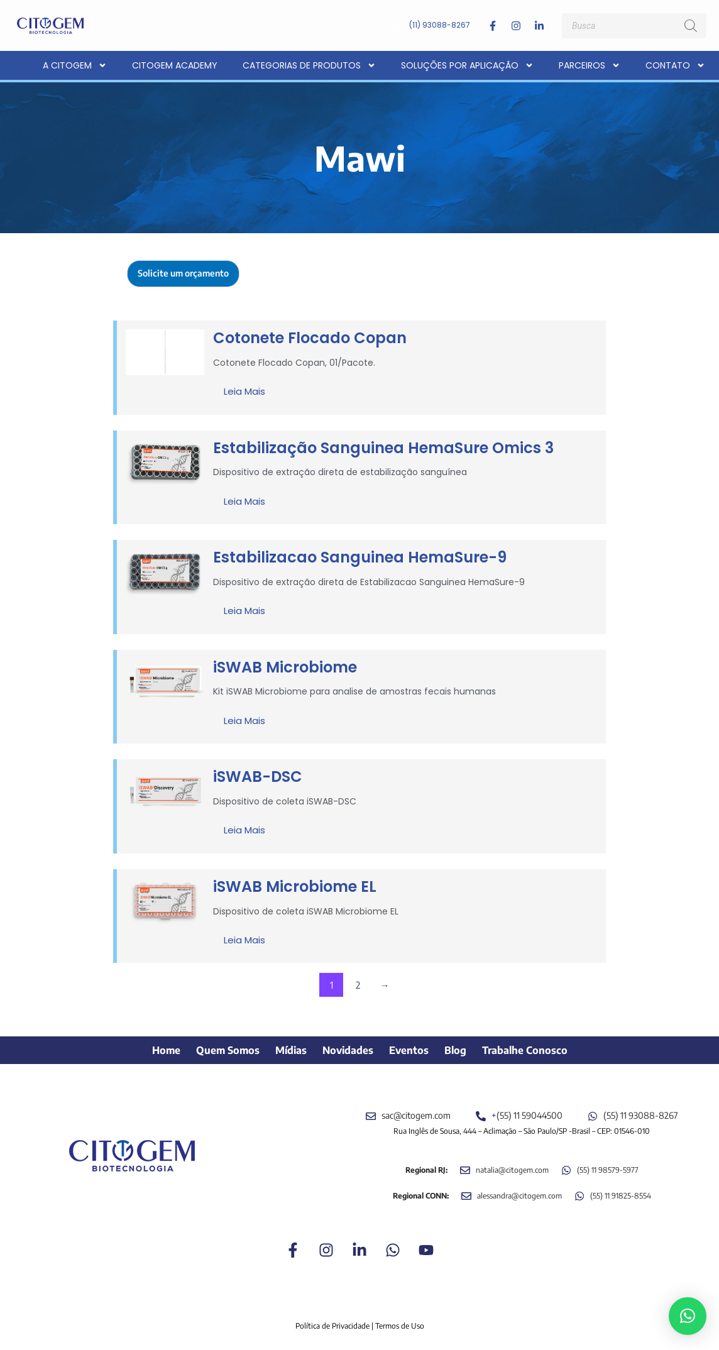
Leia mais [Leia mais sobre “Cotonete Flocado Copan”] (244, 391)
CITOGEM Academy (174, 65)
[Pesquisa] (690, 25)
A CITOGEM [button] (75, 65)
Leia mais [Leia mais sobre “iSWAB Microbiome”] (244, 720)
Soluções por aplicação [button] (467, 65)
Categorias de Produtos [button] (309, 65)
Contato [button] (675, 65)
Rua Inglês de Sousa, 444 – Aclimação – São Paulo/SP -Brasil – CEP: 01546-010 (521, 1131)
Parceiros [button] (589, 65)
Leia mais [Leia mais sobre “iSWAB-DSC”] (244, 830)
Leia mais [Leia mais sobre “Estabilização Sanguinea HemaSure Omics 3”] (244, 501)
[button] (687, 1316)
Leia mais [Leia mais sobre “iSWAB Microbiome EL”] (244, 940)
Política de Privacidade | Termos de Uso (359, 1326)
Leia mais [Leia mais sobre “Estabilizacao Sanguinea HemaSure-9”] (244, 610)
